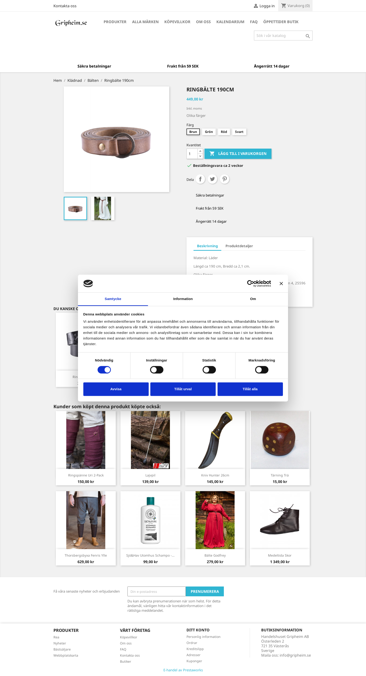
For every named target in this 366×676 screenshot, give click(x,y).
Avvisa (116, 389)
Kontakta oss (65, 5)
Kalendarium (230, 21)
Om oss (203, 21)
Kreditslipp (195, 649)
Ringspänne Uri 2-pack (86, 475)
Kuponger (194, 661)
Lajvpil (150, 475)
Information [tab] (183, 299)
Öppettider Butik (281, 21)
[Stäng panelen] (281, 283)
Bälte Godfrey (215, 555)
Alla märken (145, 21)
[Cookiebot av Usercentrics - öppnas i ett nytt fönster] (250, 283)
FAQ (254, 21)
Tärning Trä (280, 475)
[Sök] (283, 35)
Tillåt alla (250, 389)
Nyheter (59, 643)
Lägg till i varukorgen (238, 154)
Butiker (125, 661)
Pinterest (224, 179)
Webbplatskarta (65, 655)
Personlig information (204, 636)
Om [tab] (253, 299)
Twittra (212, 179)
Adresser (194, 655)
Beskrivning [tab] (207, 245)
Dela (200, 179)
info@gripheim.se (295, 655)
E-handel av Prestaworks (183, 670)
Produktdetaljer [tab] (239, 245)
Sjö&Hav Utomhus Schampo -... (150, 555)
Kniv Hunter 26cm (215, 475)
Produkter (115, 21)
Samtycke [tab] (113, 299)
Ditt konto (198, 630)
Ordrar (192, 642)
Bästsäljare (62, 649)
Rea (56, 637)
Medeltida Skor (280, 555)
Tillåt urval (183, 389)
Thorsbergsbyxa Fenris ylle (86, 555)
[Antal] (192, 154)
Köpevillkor (177, 21)
